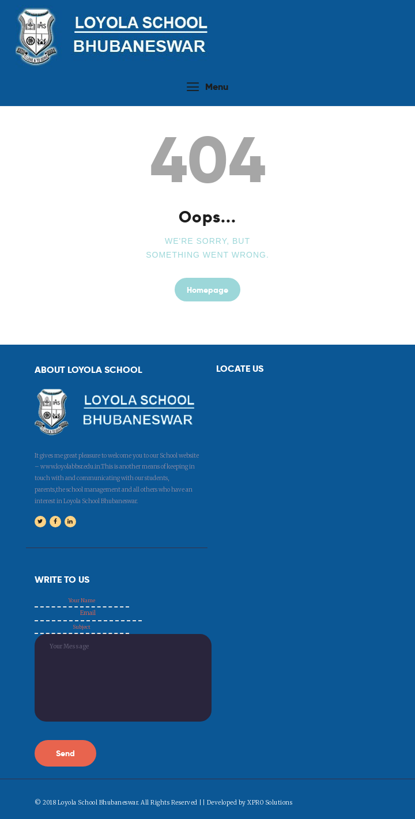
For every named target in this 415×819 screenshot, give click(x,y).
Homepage (207, 289)
